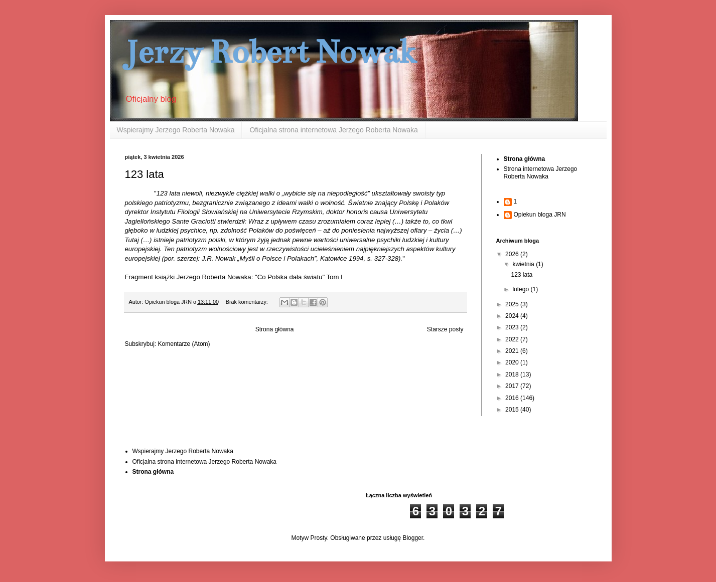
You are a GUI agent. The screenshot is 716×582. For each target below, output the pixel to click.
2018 (512, 374)
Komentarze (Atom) (184, 343)
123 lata (144, 174)
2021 (512, 350)
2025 (512, 304)
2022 (512, 339)
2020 (512, 362)
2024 (512, 315)
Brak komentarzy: (247, 302)
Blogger (412, 537)
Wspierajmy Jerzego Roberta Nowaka (176, 130)
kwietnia (524, 264)
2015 (512, 409)
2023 (512, 327)
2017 (512, 386)
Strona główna (274, 329)
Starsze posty (445, 329)
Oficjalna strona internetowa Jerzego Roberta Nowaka (333, 130)
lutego (521, 289)
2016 (512, 398)
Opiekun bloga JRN (540, 214)
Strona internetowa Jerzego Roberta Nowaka (541, 172)
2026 (512, 254)
